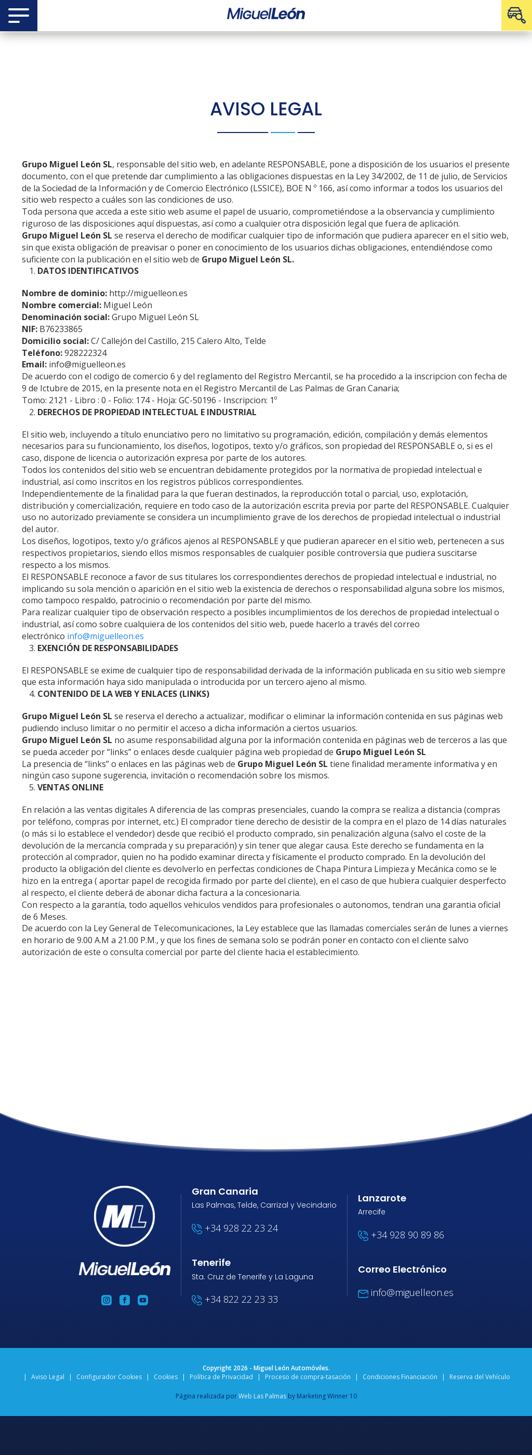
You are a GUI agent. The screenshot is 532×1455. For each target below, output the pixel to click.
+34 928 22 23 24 (235, 1228)
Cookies (166, 1376)
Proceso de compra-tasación (308, 1376)
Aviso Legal (47, 1376)
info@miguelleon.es (105, 636)
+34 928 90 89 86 (401, 1234)
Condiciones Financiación (400, 1376)
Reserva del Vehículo (479, 1376)
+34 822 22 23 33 (235, 1299)
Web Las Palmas (262, 1396)
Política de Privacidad (221, 1376)
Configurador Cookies (109, 1376)
